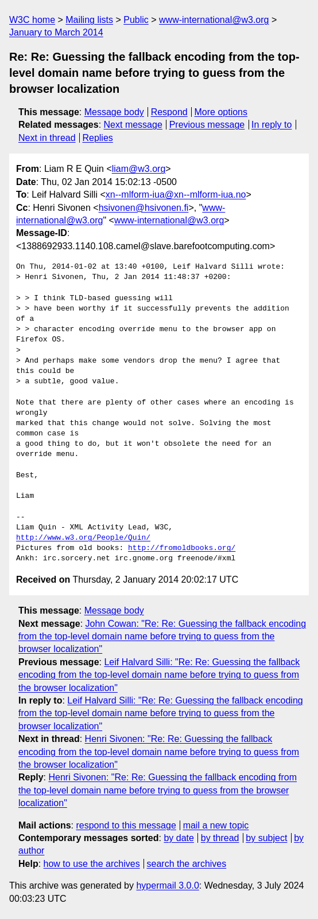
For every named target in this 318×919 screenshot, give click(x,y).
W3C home (32, 20)
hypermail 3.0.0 (167, 885)
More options (221, 112)
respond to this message (126, 825)
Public (136, 20)
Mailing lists (89, 20)
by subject (266, 838)
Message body (114, 112)
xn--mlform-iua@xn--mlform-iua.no (176, 194)
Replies (97, 138)
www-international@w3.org (214, 20)
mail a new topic (216, 825)
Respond (169, 112)
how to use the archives (92, 864)
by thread (220, 838)
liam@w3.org (139, 169)
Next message (133, 124)
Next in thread (47, 138)
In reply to (271, 124)
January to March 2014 (56, 32)
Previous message (207, 124)
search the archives (187, 864)
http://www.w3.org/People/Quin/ (83, 538)
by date (178, 838)
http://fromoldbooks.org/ (181, 548)
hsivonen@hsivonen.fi (144, 208)
